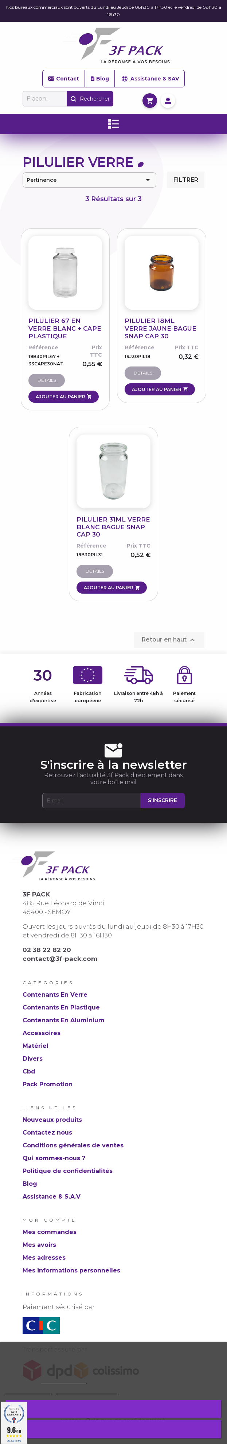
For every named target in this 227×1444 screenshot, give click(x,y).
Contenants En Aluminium (64, 1020)
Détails (47, 380)
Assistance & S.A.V (52, 1196)
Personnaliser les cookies (87, 1391)
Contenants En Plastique (61, 1007)
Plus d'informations (28, 1391)
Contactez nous (47, 1132)
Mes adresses (44, 1257)
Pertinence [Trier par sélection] (89, 180)
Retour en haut (169, 640)
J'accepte (113, 1429)
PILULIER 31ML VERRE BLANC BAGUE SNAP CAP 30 (113, 527)
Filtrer (185, 179)
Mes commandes (50, 1232)
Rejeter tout (113, 1409)
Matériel (35, 1045)
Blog (100, 78)
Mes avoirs (39, 1244)
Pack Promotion (48, 1084)
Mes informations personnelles (71, 1270)
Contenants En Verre (55, 994)
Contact (63, 78)
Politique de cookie (64, 1380)
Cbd (29, 1071)
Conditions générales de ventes (73, 1145)
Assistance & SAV (150, 79)
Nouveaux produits (52, 1119)
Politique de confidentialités (68, 1170)
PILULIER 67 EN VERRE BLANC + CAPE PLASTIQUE (64, 328)
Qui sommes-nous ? (54, 1158)
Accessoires (41, 1033)
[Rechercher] (45, 98)
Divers (33, 1058)
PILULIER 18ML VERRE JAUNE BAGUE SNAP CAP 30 (160, 328)
